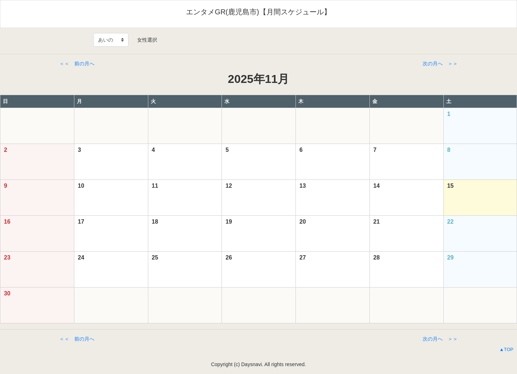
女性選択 (144, 40)
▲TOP (506, 349)
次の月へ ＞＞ (440, 63)
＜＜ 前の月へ (76, 63)
